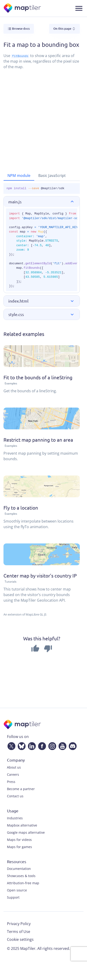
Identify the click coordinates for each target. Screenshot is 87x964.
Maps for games (19, 846)
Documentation (19, 868)
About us (14, 767)
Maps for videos (19, 839)
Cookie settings (20, 939)
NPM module (18, 175)
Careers (13, 774)
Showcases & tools (21, 876)
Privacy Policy (19, 923)
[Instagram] (51, 745)
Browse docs (19, 28)
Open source (17, 890)
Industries (15, 818)
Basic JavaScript (52, 175)
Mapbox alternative (22, 825)
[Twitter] (10, 745)
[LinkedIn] (31, 745)
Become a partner (21, 789)
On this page (64, 28)
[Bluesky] (21, 745)
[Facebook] (41, 745)
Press (11, 781)
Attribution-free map (23, 883)
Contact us (15, 796)
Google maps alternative (26, 832)
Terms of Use (18, 931)
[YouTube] (61, 745)
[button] (42, 201)
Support (13, 897)
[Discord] (72, 745)
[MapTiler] (22, 8)
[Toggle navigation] (79, 8)
